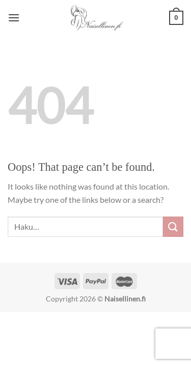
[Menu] (14, 17)
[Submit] (173, 226)
